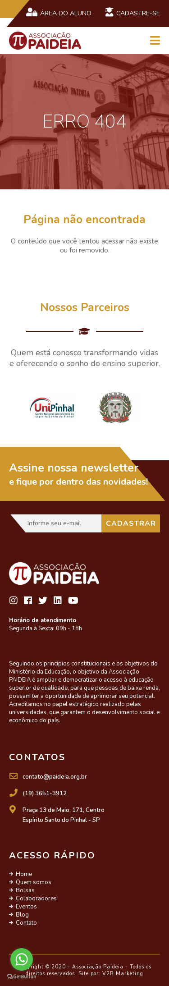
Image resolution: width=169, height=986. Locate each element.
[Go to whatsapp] (21, 959)
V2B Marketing (122, 973)
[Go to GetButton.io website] (21, 977)
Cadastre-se (132, 13)
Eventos (26, 907)
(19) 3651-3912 (45, 793)
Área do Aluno (58, 13)
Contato (26, 923)
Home (24, 874)
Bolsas (25, 890)
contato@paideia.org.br (55, 777)
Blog (22, 915)
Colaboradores (36, 898)
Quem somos (33, 882)
